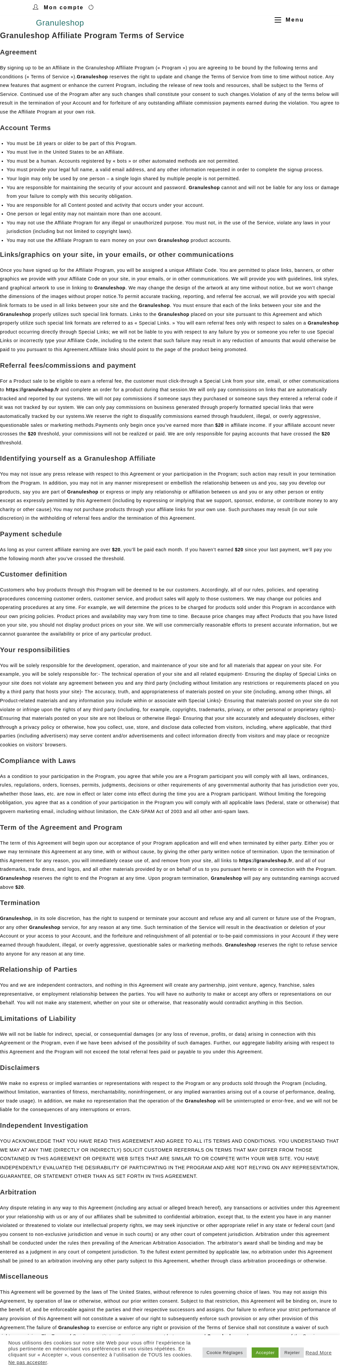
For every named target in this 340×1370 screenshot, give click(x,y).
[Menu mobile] (287, 20)
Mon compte (64, 7)
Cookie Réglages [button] (225, 1352)
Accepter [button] (265, 1352)
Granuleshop (60, 22)
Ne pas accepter (27, 1362)
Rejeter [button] (292, 1352)
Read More (318, 1352)
